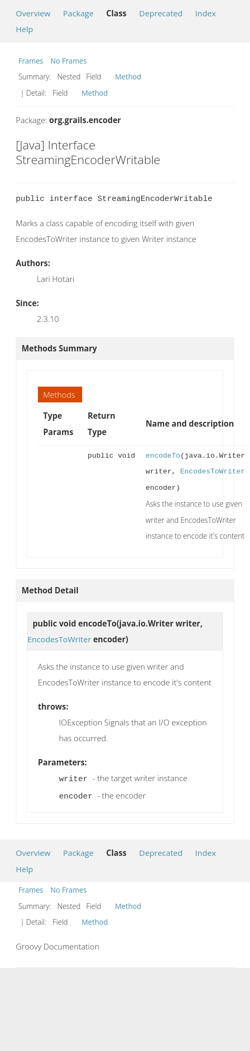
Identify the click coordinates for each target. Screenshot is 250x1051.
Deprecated (161, 13)
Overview (33, 13)
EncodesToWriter (212, 472)
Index (205, 13)
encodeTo (163, 456)
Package (78, 13)
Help (24, 29)
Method (128, 77)
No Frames (69, 61)
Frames (30, 61)
